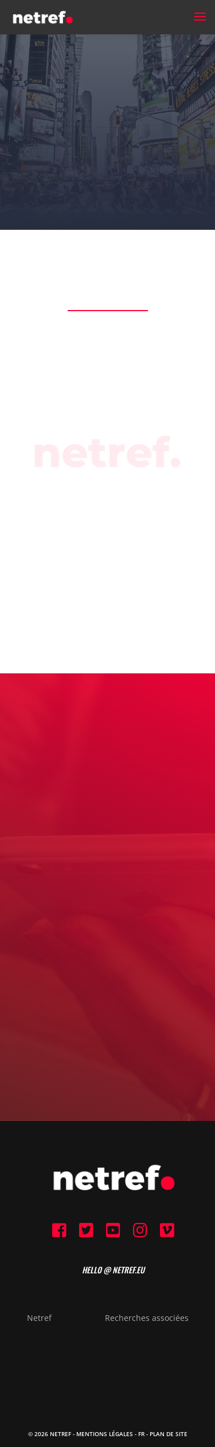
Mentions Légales (104, 1434)
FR (141, 1434)
